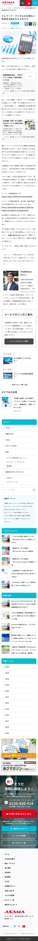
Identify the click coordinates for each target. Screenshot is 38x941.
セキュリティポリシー (28, 933)
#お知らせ (29, 503)
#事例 (6, 503)
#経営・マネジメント (17, 28)
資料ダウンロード (19, 828)
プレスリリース (12, 482)
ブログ (10, 8)
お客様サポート (10, 886)
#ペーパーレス (9, 519)
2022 (7, 691)
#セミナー (7, 522)
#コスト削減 (8, 516)
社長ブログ (10, 434)
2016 (7, 727)
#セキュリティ (21, 509)
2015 (7, 733)
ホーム (4, 8)
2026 (7, 667)
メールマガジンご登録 (19, 341)
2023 (7, 685)
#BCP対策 (16, 516)
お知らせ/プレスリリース (14, 472)
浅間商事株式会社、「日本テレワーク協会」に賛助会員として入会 (12, 77)
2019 (7, 709)
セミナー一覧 (19, 843)
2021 (7, 697)
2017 (7, 721)
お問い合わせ (9, 891)
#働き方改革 (25, 516)
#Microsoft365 (9, 509)
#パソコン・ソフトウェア (13, 506)
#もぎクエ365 (27, 506)
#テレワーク (5, 28)
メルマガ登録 (19, 835)
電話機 (9, 466)
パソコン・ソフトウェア (15, 462)
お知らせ (10, 478)
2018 (7, 715)
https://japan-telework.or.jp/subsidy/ (17, 196)
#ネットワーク (14, 503)
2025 (7, 673)
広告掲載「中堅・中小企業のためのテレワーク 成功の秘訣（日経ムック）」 (13, 123)
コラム (8, 440)
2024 (7, 679)
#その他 (22, 503)
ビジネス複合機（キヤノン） (17, 458)
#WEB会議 (17, 512)
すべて (8, 428)
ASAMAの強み (10, 859)
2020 (7, 703)
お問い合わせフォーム (16, 235)
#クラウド (25, 512)
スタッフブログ (11, 446)
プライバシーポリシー (11, 933)
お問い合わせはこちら (18, 813)
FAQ (7, 452)
